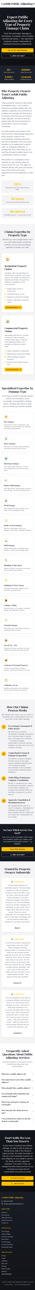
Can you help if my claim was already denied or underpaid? (17, 1120)
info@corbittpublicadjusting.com (13, 1204)
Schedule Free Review (17, 1178)
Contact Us (4, 1223)
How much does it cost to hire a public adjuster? (17, 1081)
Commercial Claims (13, 369)
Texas (3, 1258)
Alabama (4, 1271)
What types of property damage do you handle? (17, 1103)
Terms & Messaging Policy (22, 1284)
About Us (4, 1212)
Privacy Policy (8, 1284)
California (4, 1261)
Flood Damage (6, 1242)
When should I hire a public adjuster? (17, 1088)
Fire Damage (5, 1231)
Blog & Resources (7, 1220)
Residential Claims (13, 307)
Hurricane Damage (7, 1236)
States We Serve (6, 1217)
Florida (3, 1255)
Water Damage (6, 1234)
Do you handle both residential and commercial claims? (17, 1095)
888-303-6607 (17, 56)
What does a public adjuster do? (17, 1074)
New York (4, 1263)
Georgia (3, 1266)
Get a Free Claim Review (17, 50)
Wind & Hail (4, 1239)
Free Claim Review (17, 849)
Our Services (5, 1215)
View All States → (7, 1274)
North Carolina (5, 1269)
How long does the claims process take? (17, 1111)
